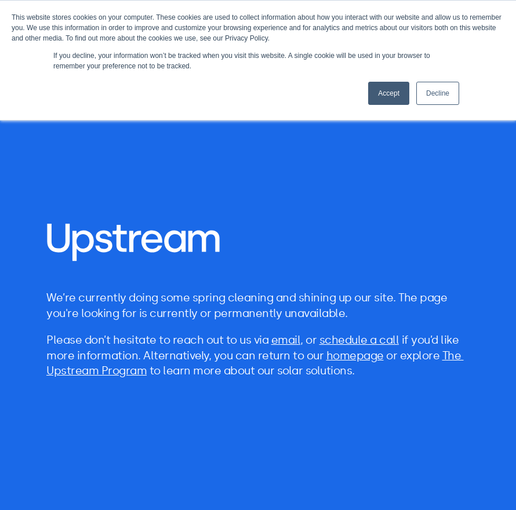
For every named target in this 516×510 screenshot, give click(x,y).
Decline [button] (437, 93)
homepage (355, 355)
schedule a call (359, 340)
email (286, 340)
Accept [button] (388, 93)
